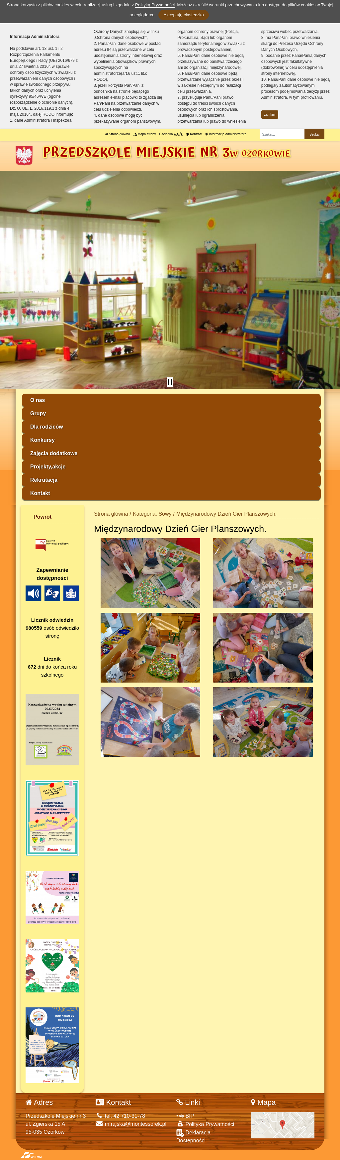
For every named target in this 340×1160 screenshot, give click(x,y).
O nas (37, 400)
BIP (185, 1116)
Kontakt (40, 493)
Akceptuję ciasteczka (183, 14)
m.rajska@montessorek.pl (131, 1124)
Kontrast (194, 134)
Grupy (38, 413)
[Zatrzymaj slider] (170, 382)
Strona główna (117, 134)
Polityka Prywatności (205, 1124)
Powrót (42, 517)
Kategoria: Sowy (152, 514)
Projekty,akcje (47, 466)
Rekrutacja (43, 480)
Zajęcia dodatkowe (53, 453)
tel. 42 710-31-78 (120, 1116)
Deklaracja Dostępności (193, 1136)
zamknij (269, 114)
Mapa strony (144, 134)
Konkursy (42, 440)
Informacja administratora (226, 134)
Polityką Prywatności (155, 4)
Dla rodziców (46, 427)
